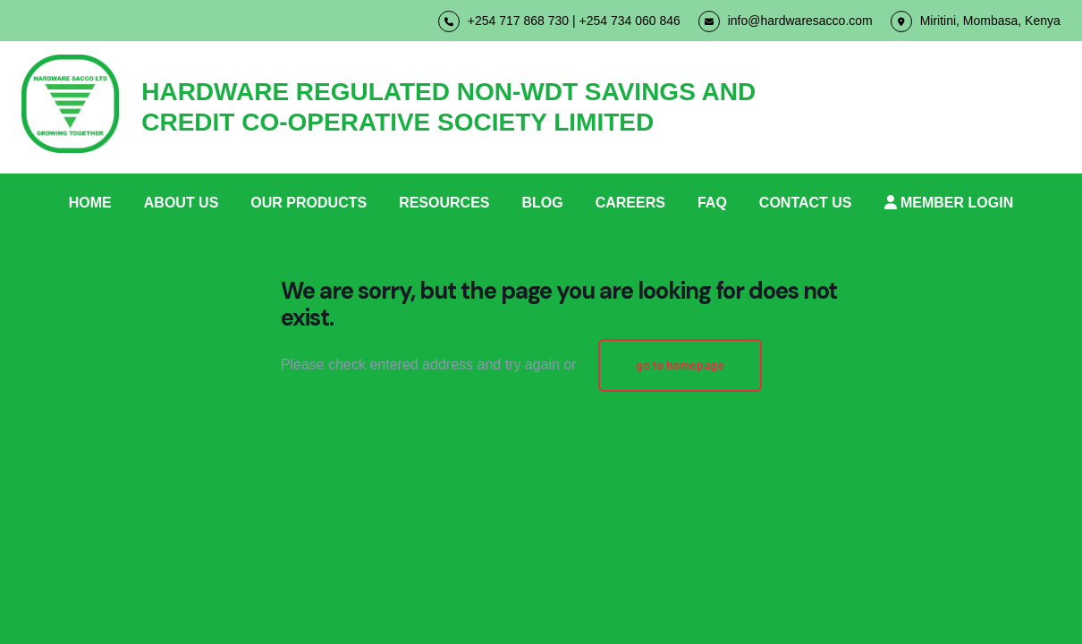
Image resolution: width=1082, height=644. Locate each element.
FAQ (712, 202)
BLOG (541, 202)
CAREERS (630, 202)
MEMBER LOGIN (949, 202)
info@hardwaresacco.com (785, 21)
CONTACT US (805, 202)
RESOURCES (444, 202)
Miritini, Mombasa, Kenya (976, 21)
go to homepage (680, 365)
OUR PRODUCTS (308, 202)
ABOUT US (181, 202)
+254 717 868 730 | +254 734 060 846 (559, 21)
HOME (90, 202)
